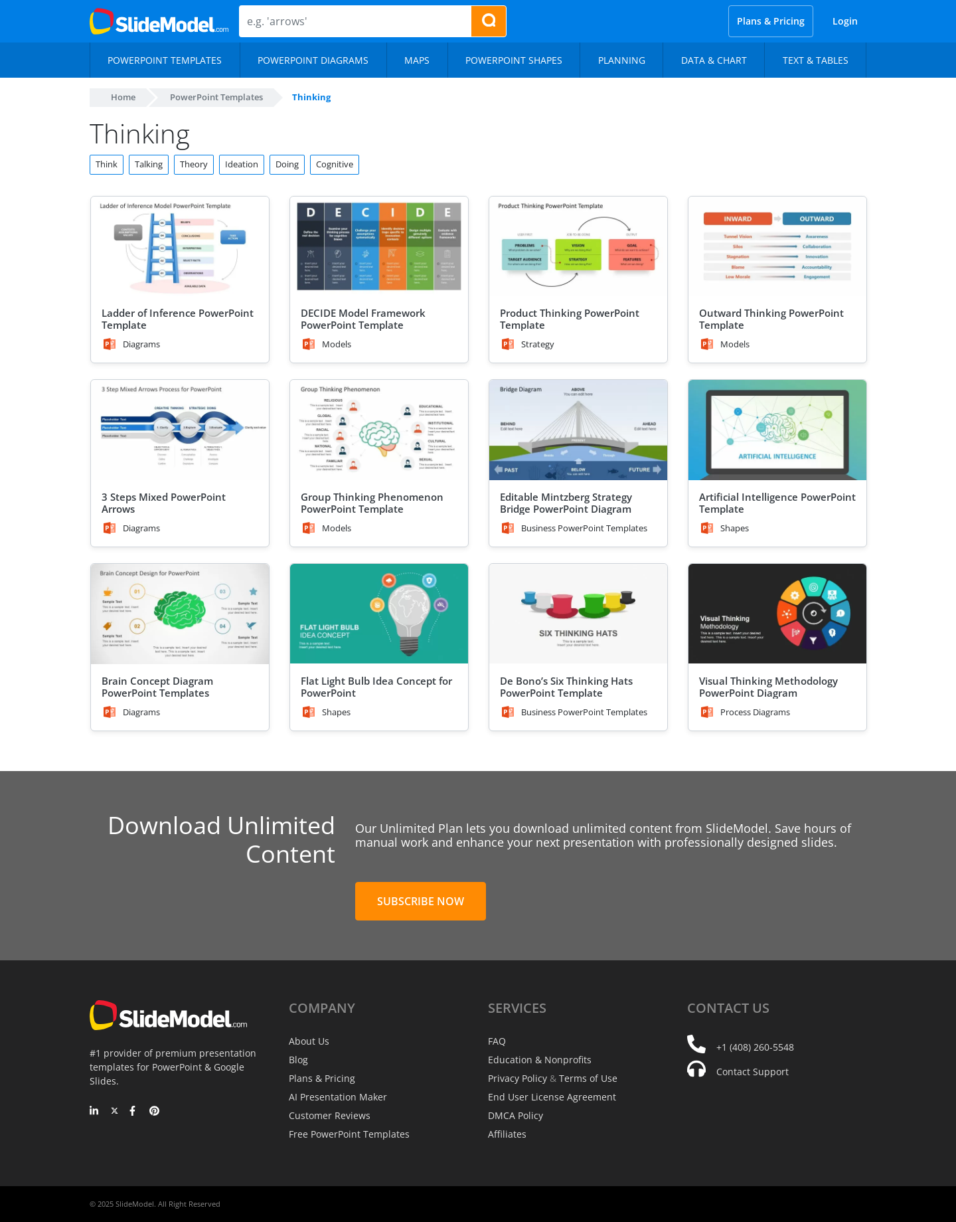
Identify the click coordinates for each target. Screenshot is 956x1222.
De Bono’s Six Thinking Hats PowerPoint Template (566, 686)
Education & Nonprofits (540, 1059)
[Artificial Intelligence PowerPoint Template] (777, 430)
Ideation (241, 164)
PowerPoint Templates (216, 97)
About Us (309, 1041)
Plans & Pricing (771, 21)
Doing (287, 164)
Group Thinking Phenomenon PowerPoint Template (372, 502)
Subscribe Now (420, 901)
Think (107, 164)
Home (123, 97)
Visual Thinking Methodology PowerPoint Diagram (768, 686)
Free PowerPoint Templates (349, 1134)
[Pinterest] (154, 1111)
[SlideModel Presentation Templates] (159, 21)
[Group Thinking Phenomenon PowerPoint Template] (379, 430)
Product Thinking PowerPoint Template (569, 318)
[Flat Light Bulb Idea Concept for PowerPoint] (379, 614)
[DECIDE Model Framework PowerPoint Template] (379, 247)
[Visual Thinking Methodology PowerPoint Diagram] (777, 614)
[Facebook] (134, 1111)
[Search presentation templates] (489, 21)
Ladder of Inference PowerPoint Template (178, 318)
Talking (149, 164)
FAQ (497, 1041)
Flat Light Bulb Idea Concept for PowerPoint (376, 686)
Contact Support (752, 1071)
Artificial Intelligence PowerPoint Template (777, 502)
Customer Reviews (329, 1115)
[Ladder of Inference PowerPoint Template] (180, 247)
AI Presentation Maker (338, 1097)
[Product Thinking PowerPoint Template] (578, 247)
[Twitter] (115, 1111)
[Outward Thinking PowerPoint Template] (777, 247)
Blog (298, 1059)
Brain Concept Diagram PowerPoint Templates (157, 686)
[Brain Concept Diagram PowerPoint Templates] (180, 614)
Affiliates (507, 1134)
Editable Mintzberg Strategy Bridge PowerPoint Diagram (566, 502)
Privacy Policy (517, 1078)
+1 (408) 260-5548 (755, 1047)
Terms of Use (588, 1078)
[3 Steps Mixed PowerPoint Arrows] (180, 430)
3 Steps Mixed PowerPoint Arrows (164, 502)
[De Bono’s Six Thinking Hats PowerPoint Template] (578, 614)
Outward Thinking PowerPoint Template (771, 318)
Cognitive (334, 164)
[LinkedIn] (95, 1111)
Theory (194, 164)
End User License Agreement (552, 1097)
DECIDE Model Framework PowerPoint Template (363, 318)
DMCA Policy (515, 1115)
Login (845, 21)
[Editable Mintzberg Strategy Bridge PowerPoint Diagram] (578, 430)
